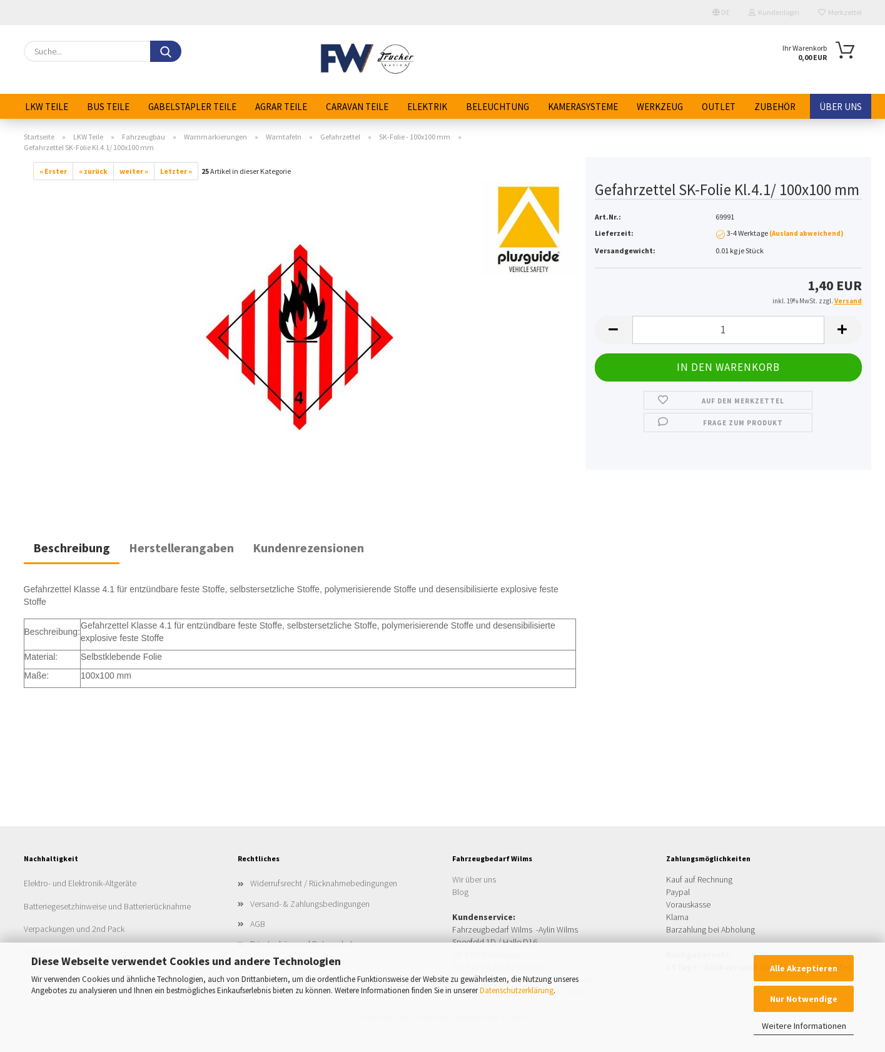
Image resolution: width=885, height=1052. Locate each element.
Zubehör (775, 107)
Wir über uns (474, 879)
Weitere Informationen (804, 1025)
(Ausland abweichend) (806, 233)
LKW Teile (46, 107)
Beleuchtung (497, 107)
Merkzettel (840, 12)
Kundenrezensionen (308, 547)
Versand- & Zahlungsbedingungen (310, 903)
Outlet (719, 107)
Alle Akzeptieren (803, 968)
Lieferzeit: (614, 233)
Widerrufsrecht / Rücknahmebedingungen (323, 883)
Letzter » (176, 171)
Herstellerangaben (181, 547)
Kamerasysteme (583, 107)
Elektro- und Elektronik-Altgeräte (80, 883)
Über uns (840, 107)
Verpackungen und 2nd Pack (74, 928)
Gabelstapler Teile (192, 107)
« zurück (93, 171)
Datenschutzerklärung (517, 990)
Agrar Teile (281, 107)
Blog (460, 892)
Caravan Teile (357, 107)
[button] (613, 330)
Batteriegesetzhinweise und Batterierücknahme (107, 906)
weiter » (133, 171)
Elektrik (427, 107)
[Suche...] (165, 51)
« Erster (53, 171)
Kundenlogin (774, 12)
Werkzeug (660, 107)
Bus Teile (108, 107)
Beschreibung (71, 547)
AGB (257, 923)
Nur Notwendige (803, 998)
